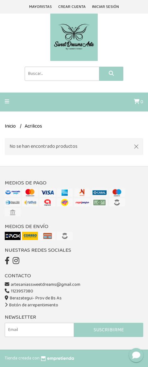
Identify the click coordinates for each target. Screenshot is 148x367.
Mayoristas (40, 6)
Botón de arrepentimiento (31, 305)
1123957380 (19, 291)
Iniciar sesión (105, 6)
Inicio (11, 126)
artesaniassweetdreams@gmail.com (42, 284)
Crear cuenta (72, 6)
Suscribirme (109, 330)
